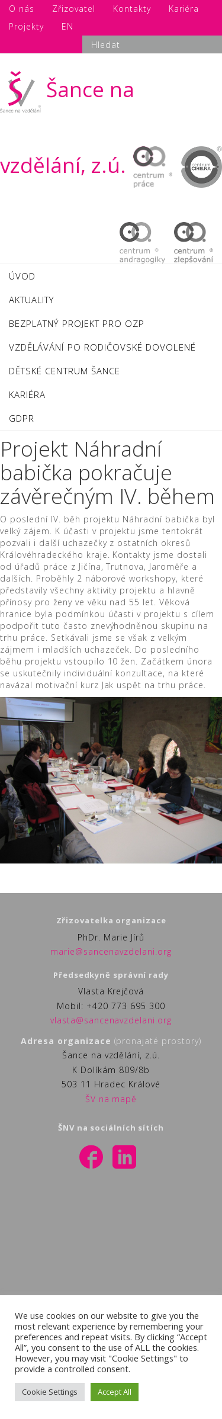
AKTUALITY (31, 300)
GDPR (21, 418)
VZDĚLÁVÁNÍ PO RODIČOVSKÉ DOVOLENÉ (102, 347)
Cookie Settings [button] (50, 1391)
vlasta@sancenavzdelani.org (111, 1020)
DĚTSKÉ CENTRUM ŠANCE (64, 371)
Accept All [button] (114, 1391)
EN (67, 26)
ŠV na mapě (111, 1099)
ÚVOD (22, 276)
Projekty (26, 26)
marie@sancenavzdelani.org (111, 951)
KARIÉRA (27, 394)
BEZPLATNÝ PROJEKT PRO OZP (76, 323)
